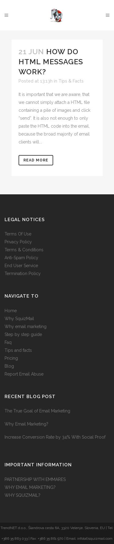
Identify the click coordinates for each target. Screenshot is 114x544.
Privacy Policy (18, 241)
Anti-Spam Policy (21, 257)
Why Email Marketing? (26, 424)
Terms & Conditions (24, 249)
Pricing (11, 358)
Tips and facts (18, 350)
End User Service (21, 265)
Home (11, 310)
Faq (8, 342)
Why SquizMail (19, 318)
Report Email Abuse (24, 374)
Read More (35, 160)
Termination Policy (23, 273)
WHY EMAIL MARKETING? (30, 487)
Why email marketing (26, 326)
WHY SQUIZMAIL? (22, 495)
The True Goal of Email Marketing (37, 410)
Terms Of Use (18, 233)
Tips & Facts (71, 81)
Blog (9, 366)
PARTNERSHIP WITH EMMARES (35, 479)
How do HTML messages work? (51, 61)
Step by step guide (23, 334)
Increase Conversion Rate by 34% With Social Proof (55, 437)
